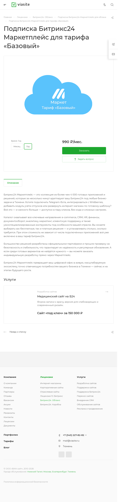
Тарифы (9, 441)
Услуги (81, 377)
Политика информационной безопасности (26, 482)
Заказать (84, 150)
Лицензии (9, 421)
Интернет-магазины (50, 383)
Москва (47, 471)
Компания (10, 377)
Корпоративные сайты (51, 387)
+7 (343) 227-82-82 (73, 435)
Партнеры (9, 392)
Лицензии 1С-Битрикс (51, 396)
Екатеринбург (59, 471)
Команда (8, 387)
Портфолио (11, 434)
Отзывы (8, 396)
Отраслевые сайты (49, 392)
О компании (10, 383)
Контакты (8, 417)
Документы (9, 425)
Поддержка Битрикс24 (88, 392)
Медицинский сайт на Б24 (56, 296)
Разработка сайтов (86, 383)
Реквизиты (9, 413)
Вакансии (9, 400)
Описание (13, 183)
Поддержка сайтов (86, 387)
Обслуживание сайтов (88, 404)
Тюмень (72, 471)
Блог (7, 447)
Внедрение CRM (85, 400)
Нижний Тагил (34, 471)
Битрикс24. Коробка (50, 404)
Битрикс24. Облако (50, 400)
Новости (8, 408)
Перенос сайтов (85, 396)
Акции (7, 404)
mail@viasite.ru (71, 440)
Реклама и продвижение (90, 408)
